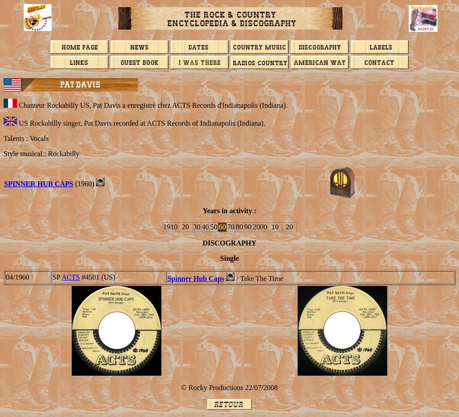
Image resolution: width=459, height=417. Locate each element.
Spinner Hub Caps (195, 278)
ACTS (70, 277)
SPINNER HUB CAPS (39, 184)
